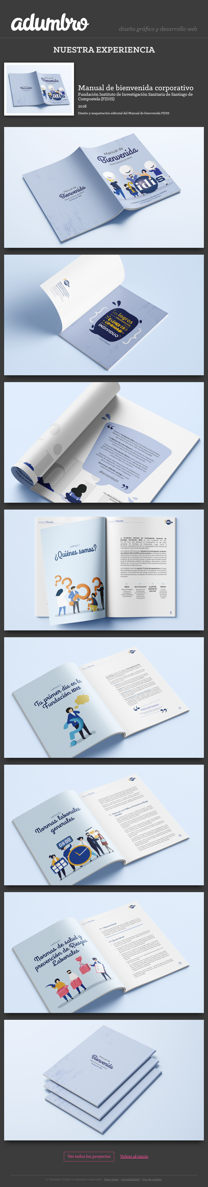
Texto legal (111, 1179)
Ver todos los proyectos (89, 1156)
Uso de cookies (152, 1179)
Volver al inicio (134, 1156)
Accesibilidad (130, 1179)
